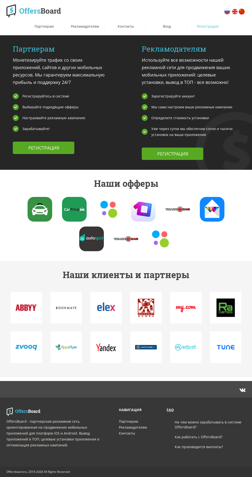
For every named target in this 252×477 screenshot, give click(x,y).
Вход (167, 26)
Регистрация (208, 26)
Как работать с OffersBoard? (198, 437)
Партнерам (44, 26)
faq (170, 409)
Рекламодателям (85, 26)
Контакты (126, 26)
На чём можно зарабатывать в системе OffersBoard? (208, 424)
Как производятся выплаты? (199, 446)
